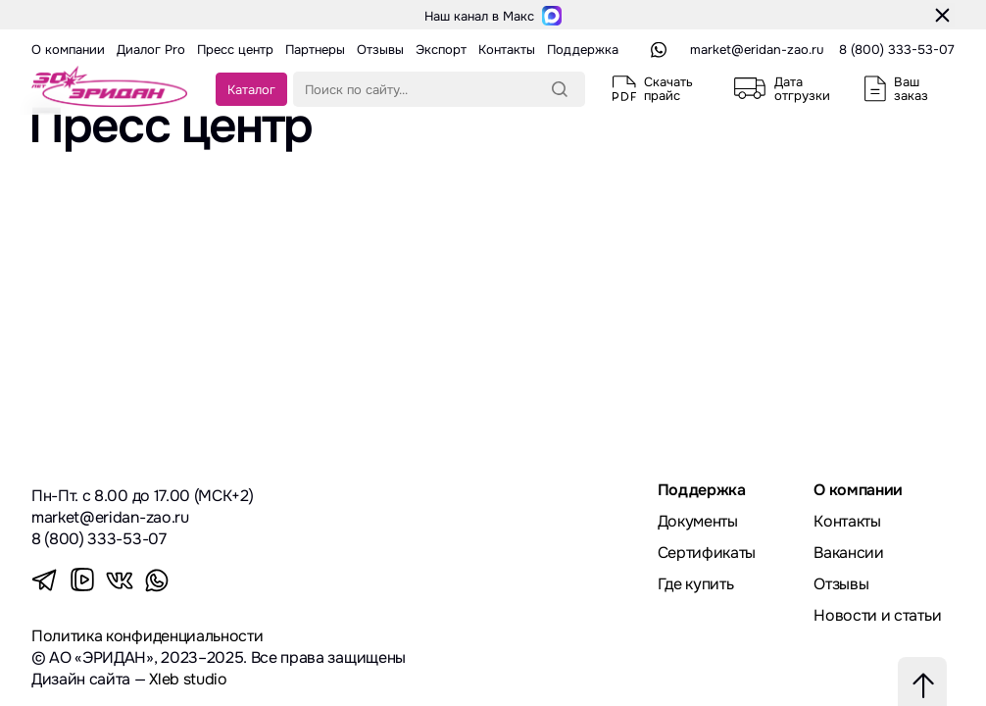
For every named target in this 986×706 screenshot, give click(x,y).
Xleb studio (187, 679)
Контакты (846, 521)
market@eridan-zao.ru (756, 49)
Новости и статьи (877, 615)
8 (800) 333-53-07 (897, 49)
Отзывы (840, 584)
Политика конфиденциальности (147, 636)
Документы (698, 521)
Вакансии (848, 552)
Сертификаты (707, 552)
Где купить (696, 584)
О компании (858, 489)
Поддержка (702, 489)
